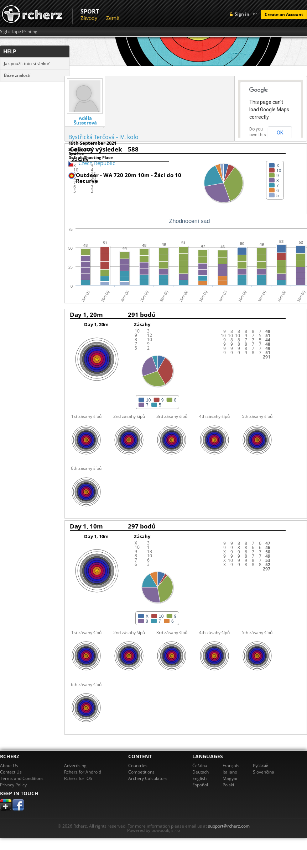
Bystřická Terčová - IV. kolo (103, 137)
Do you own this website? (257, 135)
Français (231, 766)
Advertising (75, 766)
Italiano (230, 772)
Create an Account (284, 14)
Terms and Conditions (21, 778)
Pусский (261, 766)
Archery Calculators (147, 778)
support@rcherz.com (229, 826)
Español (200, 785)
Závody (88, 18)
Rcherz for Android (82, 772)
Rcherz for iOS (78, 778)
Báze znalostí (17, 75)
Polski (228, 785)
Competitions (141, 772)
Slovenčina (263, 772)
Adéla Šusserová (85, 120)
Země (112, 18)
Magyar (230, 778)
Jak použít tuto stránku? (27, 63)
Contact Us (11, 772)
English (199, 778)
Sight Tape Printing (18, 32)
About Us (9, 766)
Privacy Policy (13, 785)
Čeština (199, 766)
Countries (137, 766)
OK (280, 133)
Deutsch (200, 772)
